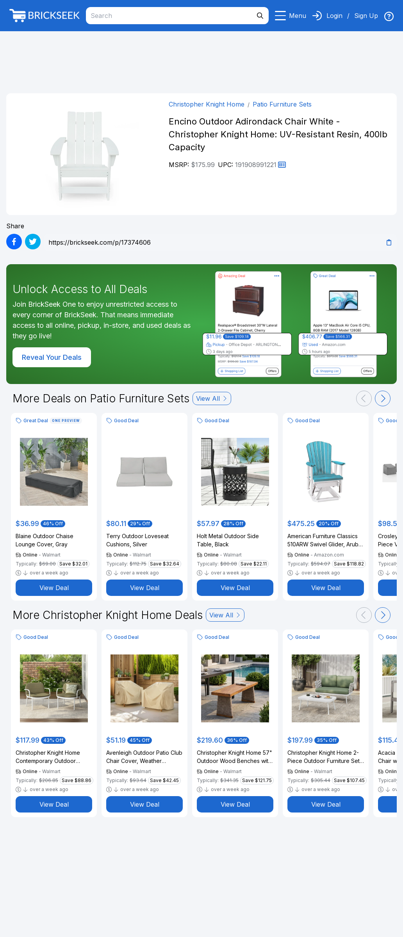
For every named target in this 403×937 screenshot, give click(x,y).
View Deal (54, 588)
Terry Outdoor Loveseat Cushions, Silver (137, 540)
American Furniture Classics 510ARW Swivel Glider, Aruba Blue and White (324, 540)
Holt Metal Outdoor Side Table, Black (228, 540)
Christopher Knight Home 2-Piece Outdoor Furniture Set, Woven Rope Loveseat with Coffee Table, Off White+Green (324, 757)
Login (334, 16)
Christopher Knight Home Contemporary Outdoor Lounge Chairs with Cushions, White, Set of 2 (53, 757)
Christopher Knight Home (206, 104)
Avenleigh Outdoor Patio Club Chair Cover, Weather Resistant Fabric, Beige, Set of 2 (144, 757)
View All (212, 398)
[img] (389, 16)
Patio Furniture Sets (282, 104)
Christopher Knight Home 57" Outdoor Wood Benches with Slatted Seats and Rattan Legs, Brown (234, 757)
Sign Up (366, 16)
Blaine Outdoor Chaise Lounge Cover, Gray (44, 540)
